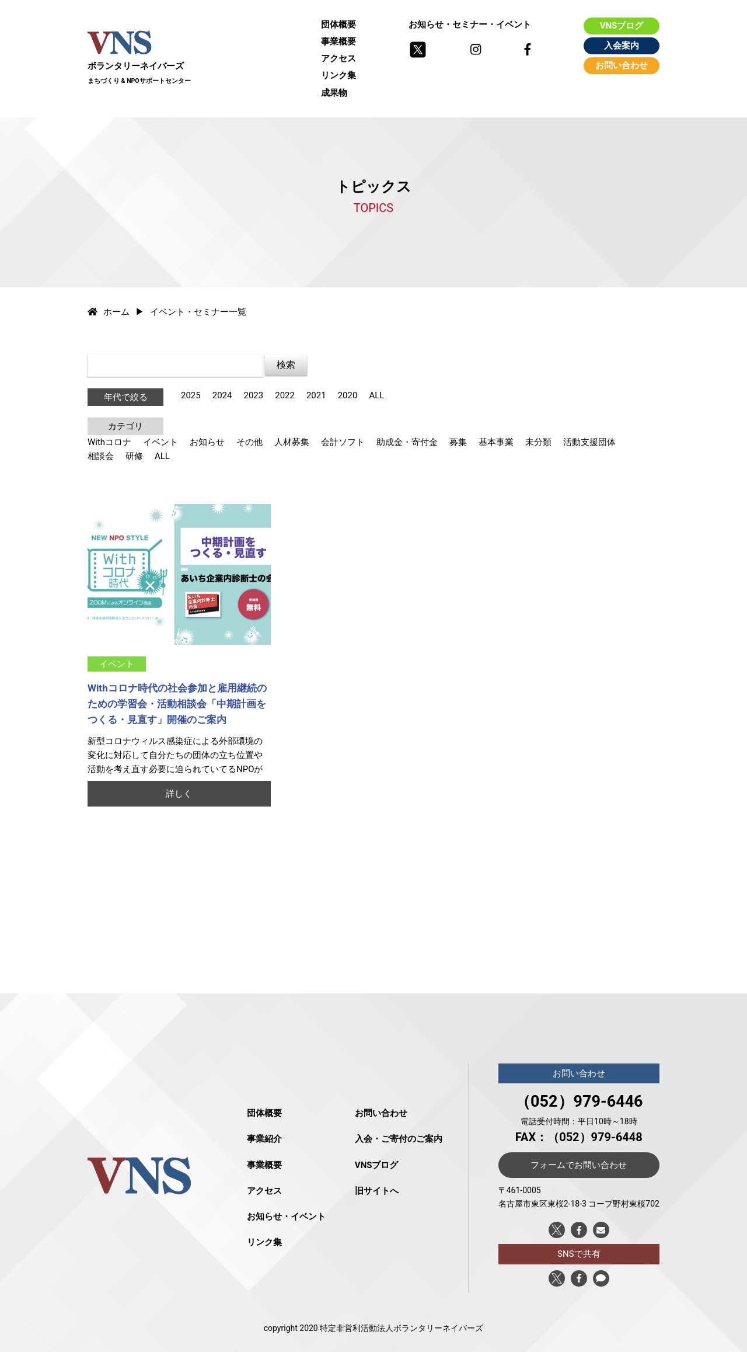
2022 (285, 395)
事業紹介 (264, 1139)
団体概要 (338, 24)
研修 (134, 456)
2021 (316, 395)
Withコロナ (109, 442)
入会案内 (621, 45)
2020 (348, 395)
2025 (191, 395)
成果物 (334, 93)
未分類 (538, 442)
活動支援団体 (589, 442)
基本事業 (496, 442)
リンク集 (338, 75)
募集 (458, 442)
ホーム (109, 312)
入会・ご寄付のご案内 (398, 1139)
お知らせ (207, 442)
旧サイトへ (377, 1191)
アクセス (338, 58)
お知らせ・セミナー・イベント (470, 24)
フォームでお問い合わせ (578, 1165)
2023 (253, 395)
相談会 (101, 456)
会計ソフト (343, 442)
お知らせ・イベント (286, 1216)
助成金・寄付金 (407, 442)
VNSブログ (622, 25)
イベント (160, 442)
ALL (376, 395)
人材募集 (291, 442)
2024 (222, 395)
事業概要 (338, 41)
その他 (249, 442)
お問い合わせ (621, 65)
